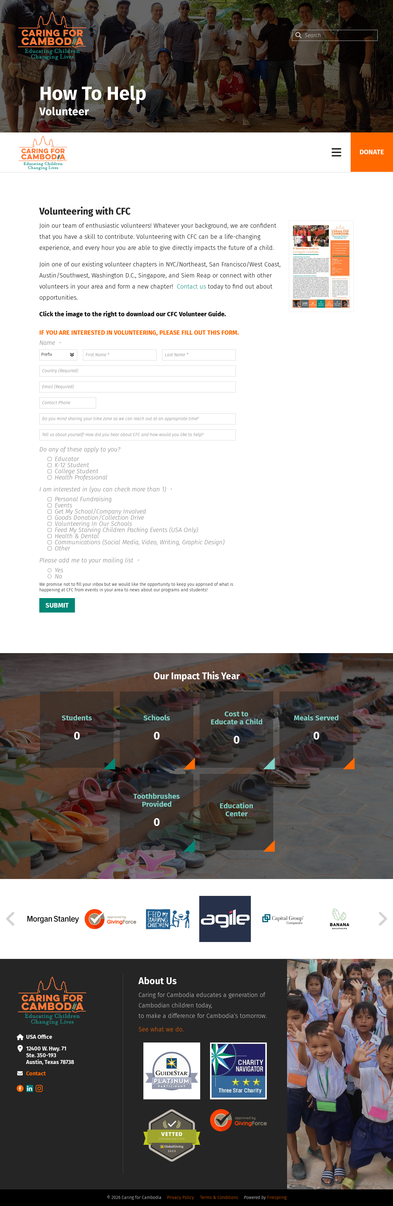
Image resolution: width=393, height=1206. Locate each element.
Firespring (276, 1197)
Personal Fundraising (80, 499)
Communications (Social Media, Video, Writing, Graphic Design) (136, 542)
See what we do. (161, 1029)
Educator (63, 459)
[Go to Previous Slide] (11, 919)
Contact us (191, 286)
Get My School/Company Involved (97, 511)
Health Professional (77, 477)
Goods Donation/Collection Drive (96, 517)
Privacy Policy (180, 1197)
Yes (55, 570)
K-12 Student (68, 465)
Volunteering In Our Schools (90, 523)
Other (59, 548)
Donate (371, 152)
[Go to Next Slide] (382, 919)
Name (48, 342)
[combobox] (335, 35)
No (55, 576)
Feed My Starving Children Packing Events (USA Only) (123, 530)
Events (60, 505)
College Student (73, 471)
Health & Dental (73, 536)
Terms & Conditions (219, 1197)
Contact (36, 1073)
